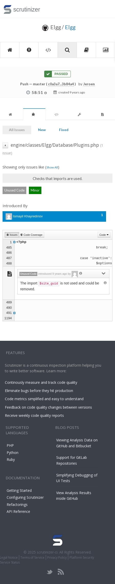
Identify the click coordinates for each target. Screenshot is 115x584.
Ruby (11, 459)
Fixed (63, 130)
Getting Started (19, 490)
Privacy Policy (57, 557)
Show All (52, 167)
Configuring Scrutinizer (25, 497)
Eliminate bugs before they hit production (39, 390)
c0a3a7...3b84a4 (61, 84)
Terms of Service (32, 557)
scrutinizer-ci (47, 552)
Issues (11, 234)
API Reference (18, 511)
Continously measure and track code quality (41, 382)
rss (60, 572)
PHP (10, 445)
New (42, 130)
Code (104, 234)
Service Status (10, 562)
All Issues (17, 130)
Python (12, 452)
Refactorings (17, 504)
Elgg (70, 27)
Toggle (105, 9)
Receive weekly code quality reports (34, 415)
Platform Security (82, 557)
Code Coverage (31, 234)
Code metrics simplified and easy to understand (44, 398)
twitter (50, 572)
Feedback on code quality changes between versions (48, 407)
